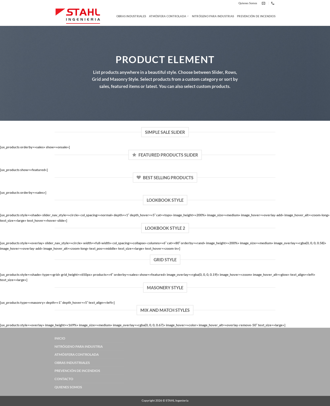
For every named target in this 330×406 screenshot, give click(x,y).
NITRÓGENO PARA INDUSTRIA (79, 346)
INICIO (60, 338)
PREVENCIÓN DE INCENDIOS (77, 371)
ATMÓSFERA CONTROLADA (77, 354)
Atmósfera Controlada (169, 16)
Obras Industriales (131, 16)
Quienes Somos (247, 3)
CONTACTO (64, 379)
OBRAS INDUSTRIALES (72, 363)
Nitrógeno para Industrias (213, 16)
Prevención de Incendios (256, 16)
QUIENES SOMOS (68, 387)
